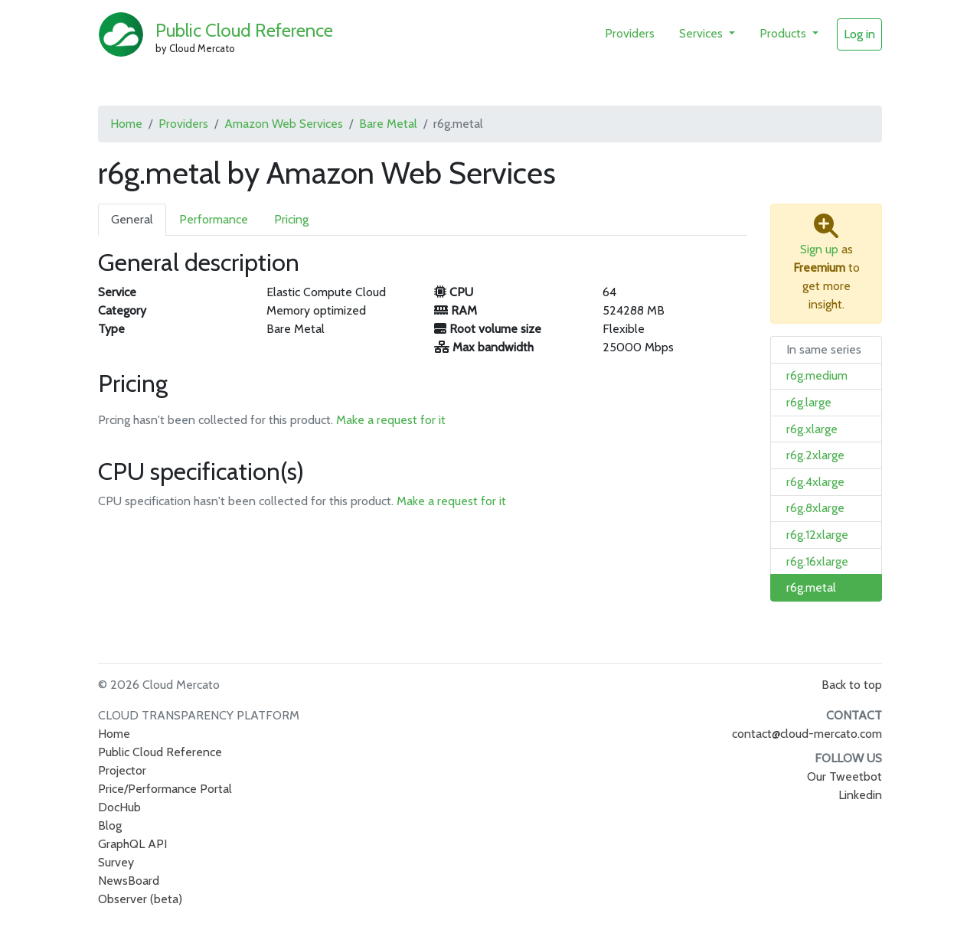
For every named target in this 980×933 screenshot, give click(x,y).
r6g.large (808, 402)
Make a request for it (391, 420)
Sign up (819, 249)
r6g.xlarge (812, 429)
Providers (630, 33)
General (132, 219)
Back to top (852, 684)
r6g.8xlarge (815, 508)
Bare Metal (388, 123)
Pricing (291, 219)
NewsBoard (128, 880)
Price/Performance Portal (165, 788)
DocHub (119, 807)
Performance (213, 219)
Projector (122, 770)
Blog (110, 825)
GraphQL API (132, 844)
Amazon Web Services (283, 123)
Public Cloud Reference (244, 30)
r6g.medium (817, 375)
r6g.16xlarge (817, 561)
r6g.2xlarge (815, 455)
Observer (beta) (140, 899)
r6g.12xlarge (817, 534)
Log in (859, 34)
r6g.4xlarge (815, 482)
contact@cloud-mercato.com (807, 733)
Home (126, 123)
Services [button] (702, 33)
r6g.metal (811, 587)
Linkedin (860, 795)
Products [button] (784, 33)
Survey (116, 862)
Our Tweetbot (844, 776)
